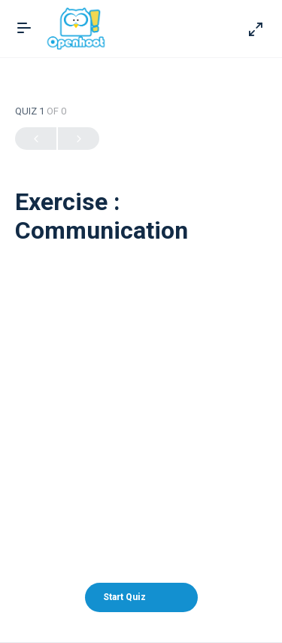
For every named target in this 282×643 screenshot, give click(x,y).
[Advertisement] (141, 384)
